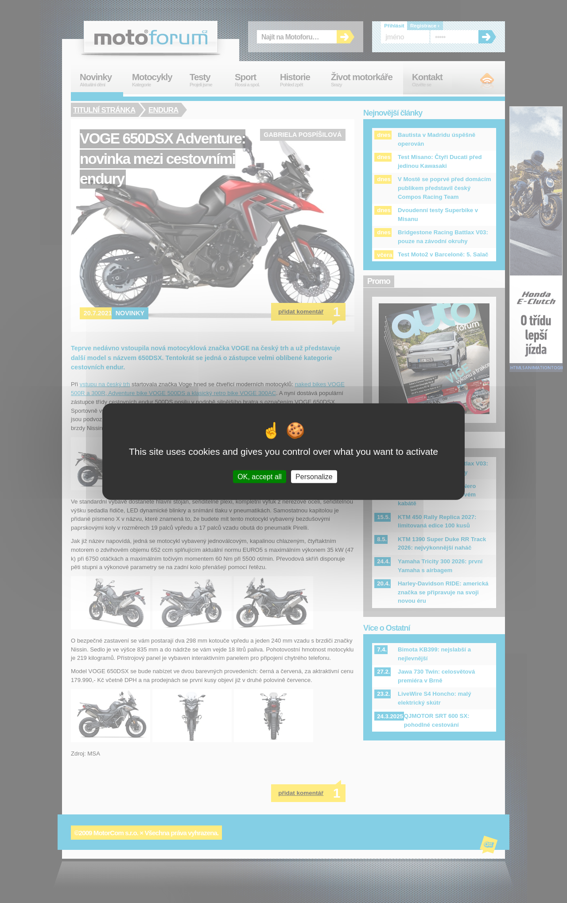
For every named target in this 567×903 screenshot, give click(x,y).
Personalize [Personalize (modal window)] (314, 477)
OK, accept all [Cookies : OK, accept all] (259, 477)
